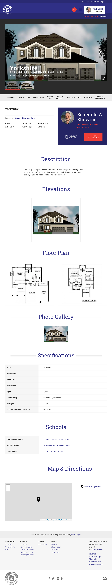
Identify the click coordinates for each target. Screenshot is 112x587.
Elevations (38, 97)
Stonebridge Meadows (25, 118)
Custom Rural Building (26, 547)
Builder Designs (76, 534)
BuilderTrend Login (97, 2)
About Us (54, 544)
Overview (11, 97)
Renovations (23, 544)
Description (24, 97)
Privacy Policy (93, 559)
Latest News (55, 552)
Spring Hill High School (53, 451)
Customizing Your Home (27, 554)
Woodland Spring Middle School (57, 445)
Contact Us (85, 2)
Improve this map (66, 519)
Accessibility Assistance (96, 564)
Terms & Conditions (95, 561)
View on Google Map (91, 486)
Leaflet (43, 519)
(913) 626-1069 (98, 549)
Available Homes (10, 547)
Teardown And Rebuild (27, 549)
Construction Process (26, 552)
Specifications (74, 97)
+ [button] (8, 486)
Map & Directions (100, 97)
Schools (88, 97)
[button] (74, 11)
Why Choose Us (56, 547)
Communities (9, 544)
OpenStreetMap (56, 519)
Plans (6, 549)
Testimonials (55, 549)
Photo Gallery (60, 97)
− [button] (8, 489)
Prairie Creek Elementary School (57, 439)
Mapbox (49, 519)
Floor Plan (50, 97)
